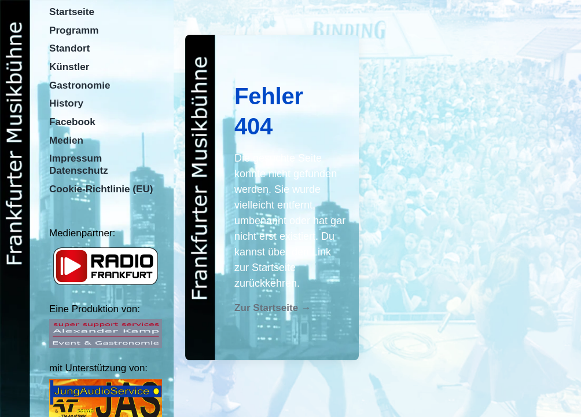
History (66, 103)
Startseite (71, 11)
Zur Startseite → (272, 307)
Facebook (72, 121)
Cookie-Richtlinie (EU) (101, 189)
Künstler (69, 66)
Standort (69, 48)
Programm (74, 30)
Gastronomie (79, 85)
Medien (66, 140)
